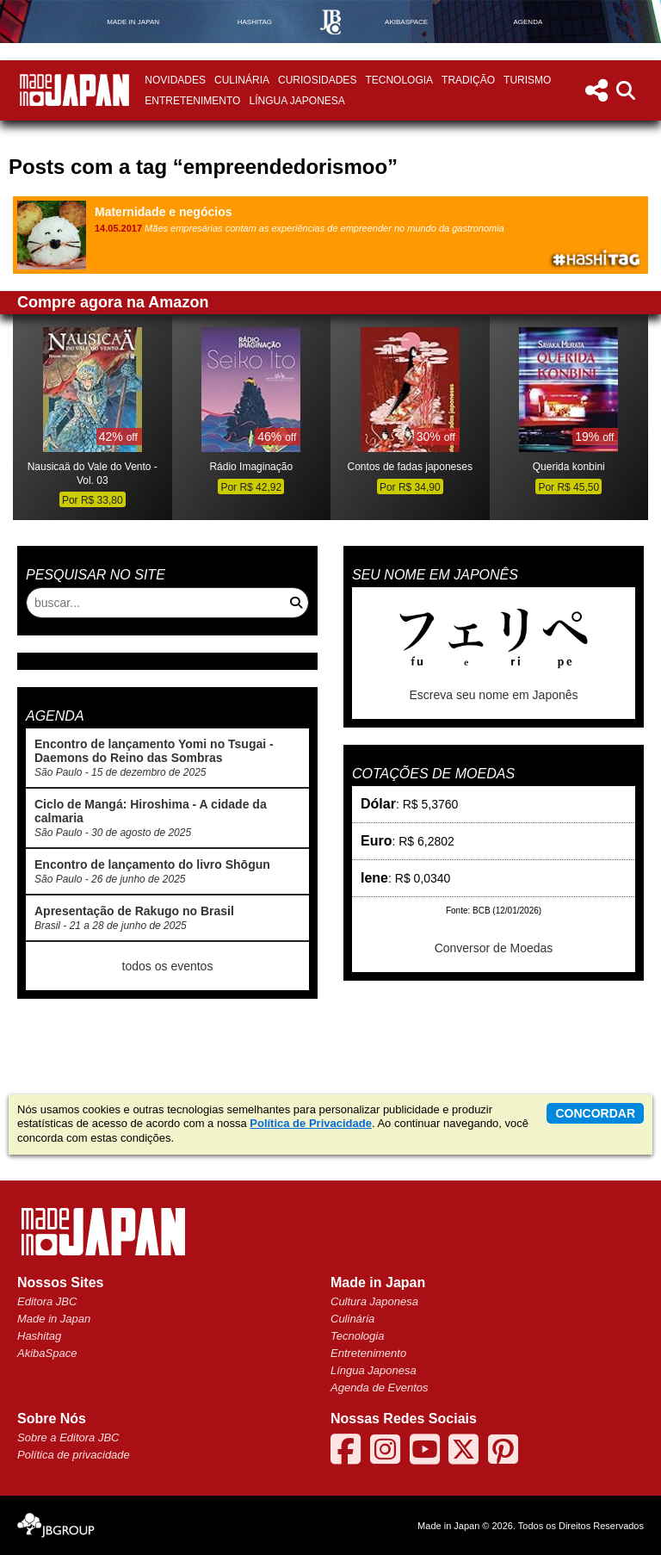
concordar (595, 1113)
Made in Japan (53, 1318)
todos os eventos (167, 966)
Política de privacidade (73, 1454)
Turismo (527, 80)
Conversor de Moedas (494, 948)
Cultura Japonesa (374, 1301)
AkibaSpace (47, 1353)
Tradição (468, 80)
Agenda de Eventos (379, 1387)
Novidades (175, 80)
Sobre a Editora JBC (68, 1437)
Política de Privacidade (311, 1123)
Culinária (241, 80)
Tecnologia (399, 80)
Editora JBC (47, 1301)
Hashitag (39, 1335)
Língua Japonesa (296, 101)
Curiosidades (317, 80)
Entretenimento (192, 101)
